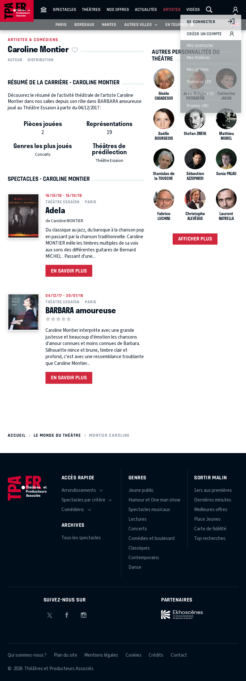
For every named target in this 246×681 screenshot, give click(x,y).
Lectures (137, 519)
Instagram (84, 614)
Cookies (134, 655)
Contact (179, 655)
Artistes (172, 10)
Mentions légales (101, 655)
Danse (134, 567)
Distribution (41, 60)
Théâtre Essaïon (109, 161)
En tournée (179, 24)
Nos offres (118, 10)
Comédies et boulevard (151, 538)
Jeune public (141, 490)
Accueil (17, 435)
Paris (61, 25)
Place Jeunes (207, 519)
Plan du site (65, 655)
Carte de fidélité (210, 528)
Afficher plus (195, 238)
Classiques (139, 548)
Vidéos (193, 10)
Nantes (109, 25)
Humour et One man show (154, 500)
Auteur (15, 60)
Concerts (42, 154)
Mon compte (235, 9)
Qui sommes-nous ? (27, 655)
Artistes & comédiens (33, 40)
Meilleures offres (210, 509)
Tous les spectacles (81, 537)
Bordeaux (84, 25)
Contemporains (143, 557)
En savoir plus (69, 270)
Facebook (67, 614)
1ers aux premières (213, 490)
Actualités (146, 10)
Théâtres (91, 10)
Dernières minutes (212, 500)
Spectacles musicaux (149, 509)
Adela (55, 210)
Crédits (156, 655)
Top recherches (210, 538)
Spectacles (64, 10)
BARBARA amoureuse (80, 310)
